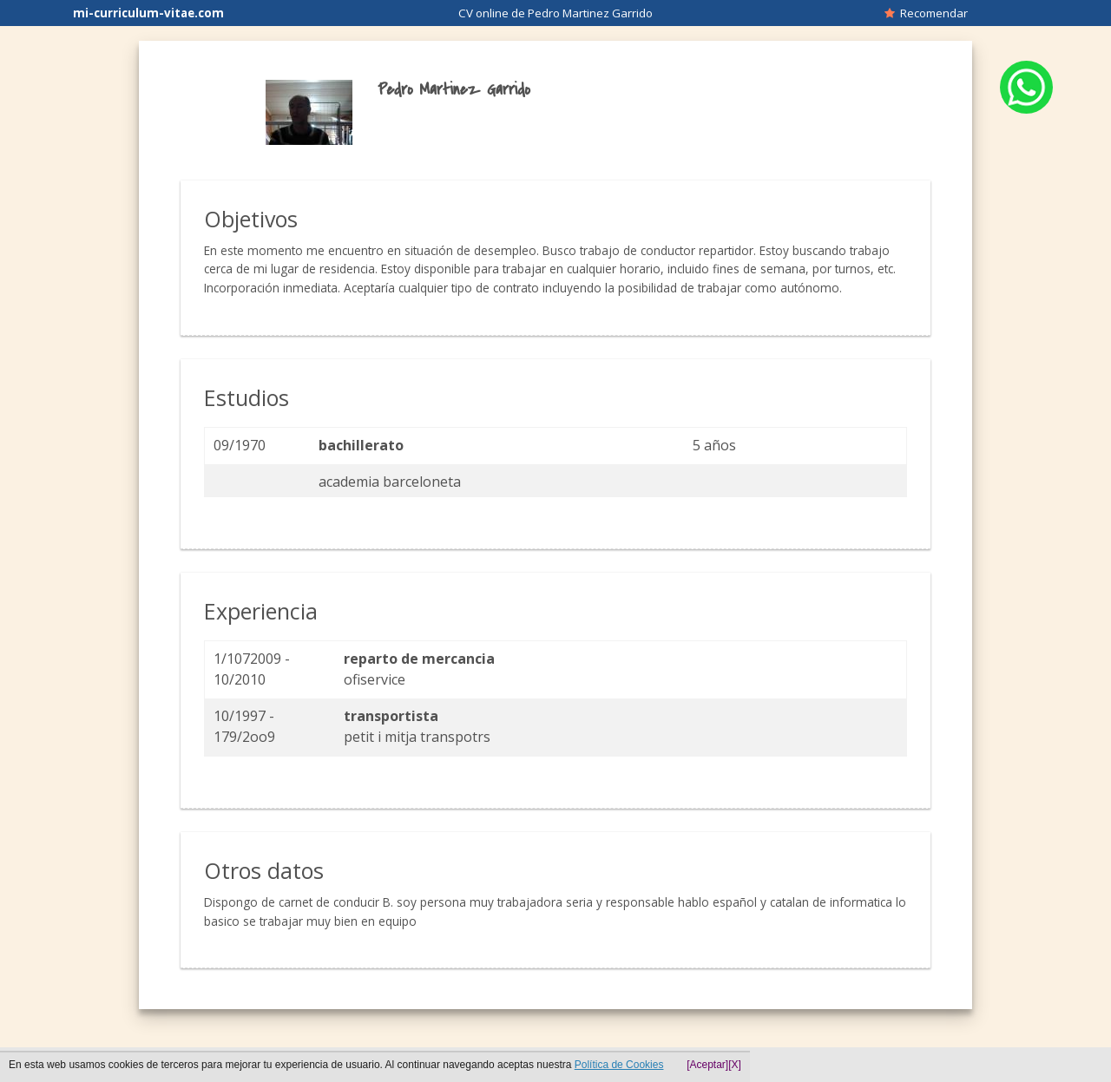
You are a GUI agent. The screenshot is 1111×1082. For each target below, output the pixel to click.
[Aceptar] (707, 1065)
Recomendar (926, 13)
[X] (734, 1065)
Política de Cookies (619, 1065)
